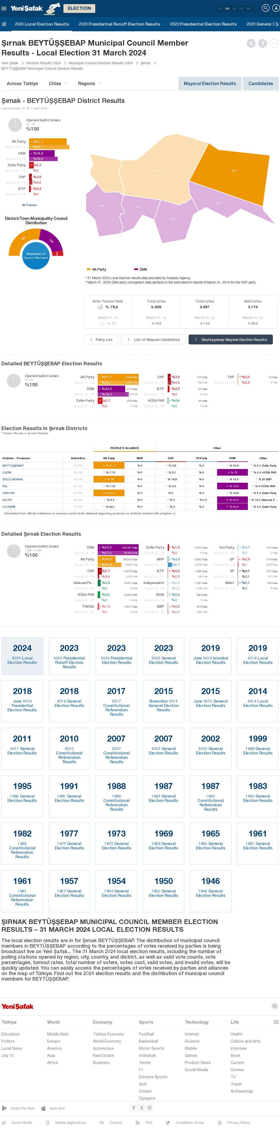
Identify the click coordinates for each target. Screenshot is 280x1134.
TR (220, 8)
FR (241, 8)
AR (234, 8)
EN (227, 8)
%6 (57, 254)
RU (249, 8)
